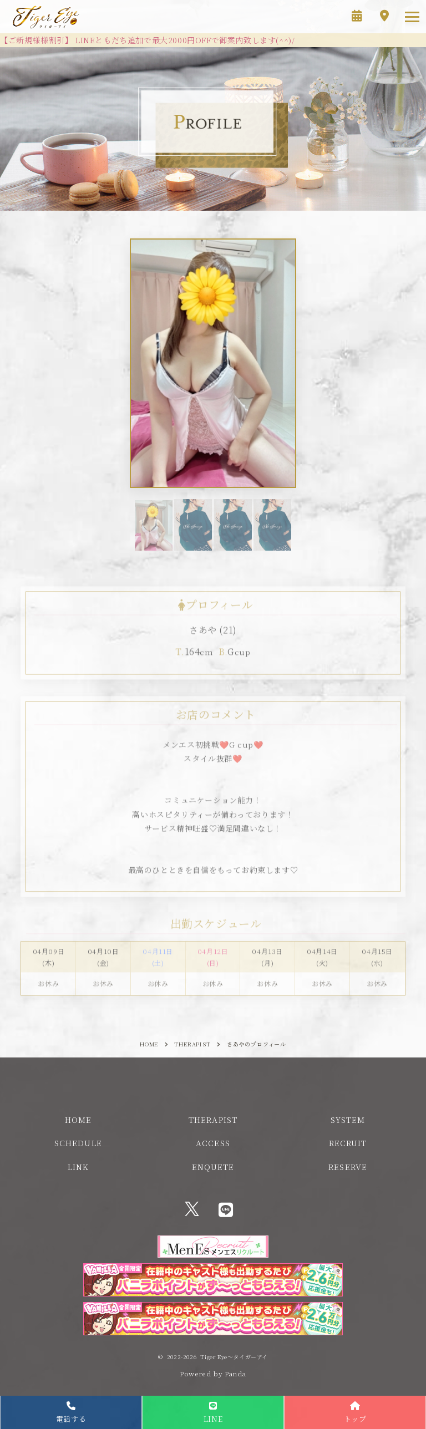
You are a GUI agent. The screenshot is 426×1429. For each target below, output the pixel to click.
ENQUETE (213, 1166)
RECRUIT (348, 1142)
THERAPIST (213, 1119)
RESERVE (347, 1166)
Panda (235, 1373)
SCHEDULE (78, 1142)
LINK (78, 1166)
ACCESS (213, 1142)
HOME (78, 1119)
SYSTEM (348, 1119)
